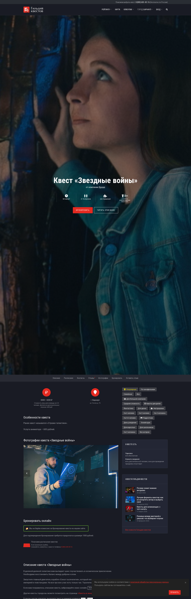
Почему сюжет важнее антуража (147, 489)
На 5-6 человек (130, 418)
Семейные (128, 394)
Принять (174, 592)
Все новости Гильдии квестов (138, 530)
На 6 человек (129, 413)
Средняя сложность (132, 404)
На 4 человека (159, 413)
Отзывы (91, 378)
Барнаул (145, 9)
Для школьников (146, 427)
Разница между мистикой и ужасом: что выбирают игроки (150, 517)
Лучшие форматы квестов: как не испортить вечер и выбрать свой (150, 499)
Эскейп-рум (145, 423)
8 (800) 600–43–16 (143, 2)
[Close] (185, 582)
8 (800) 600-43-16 (66, 547)
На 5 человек (144, 413)
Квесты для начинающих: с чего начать (148, 508)
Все (138, 394)
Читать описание (106, 210)
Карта (117, 9)
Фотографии (103, 378)
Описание (56, 378)
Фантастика (128, 408)
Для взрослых (129, 427)
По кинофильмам (148, 389)
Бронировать (83, 210)
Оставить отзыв (132, 378)
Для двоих (142, 408)
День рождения (130, 423)
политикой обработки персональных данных (149, 582)
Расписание (68, 378)
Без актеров (144, 432)
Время (102, 187)
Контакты (81, 378)
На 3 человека (129, 432)
